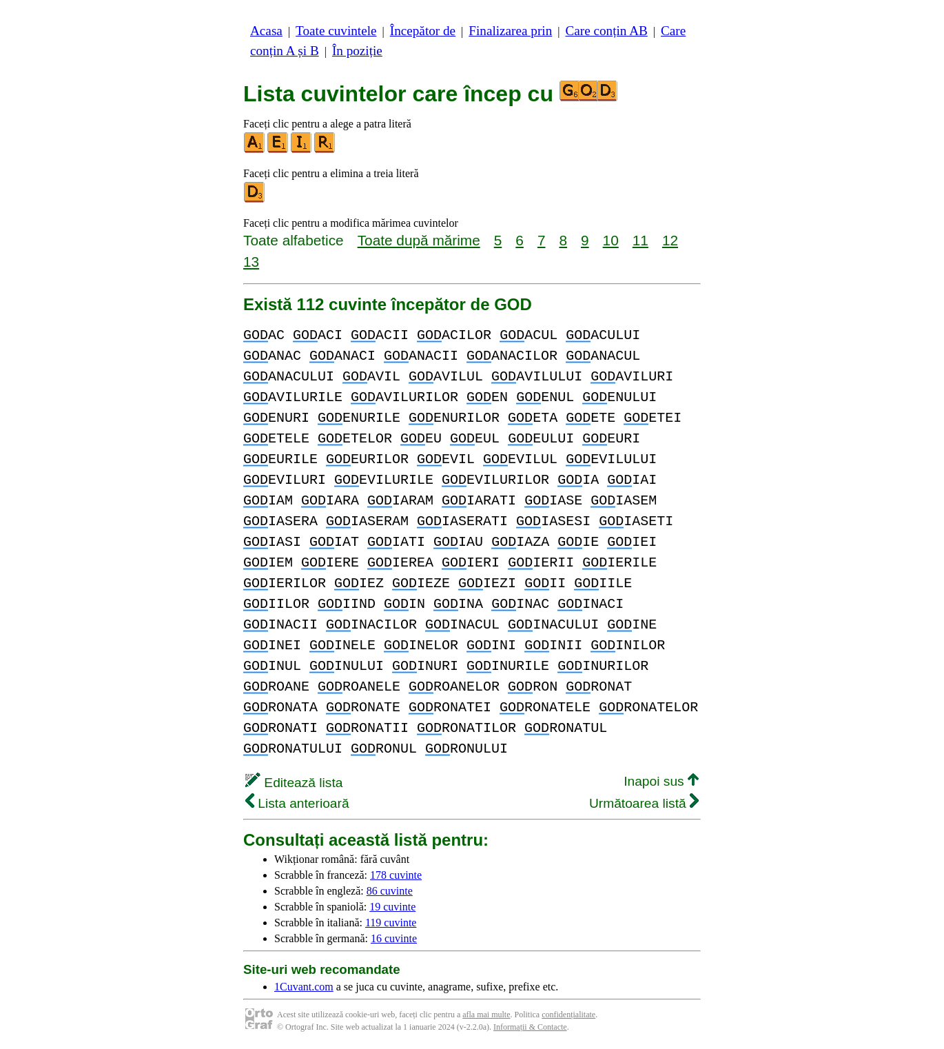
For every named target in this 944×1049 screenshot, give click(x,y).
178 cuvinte (396, 875)
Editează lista (293, 782)
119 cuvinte (391, 922)
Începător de (422, 30)
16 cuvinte (394, 938)
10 (611, 240)
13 (251, 261)
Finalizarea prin (510, 30)
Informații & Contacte (530, 1027)
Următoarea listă (644, 803)
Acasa (266, 30)
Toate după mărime (419, 240)
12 (670, 240)
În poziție (357, 50)
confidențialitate (568, 1014)
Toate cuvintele (336, 30)
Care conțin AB (606, 30)
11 (640, 240)
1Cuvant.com (304, 986)
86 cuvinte (390, 891)
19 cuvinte (392, 907)
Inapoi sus (661, 781)
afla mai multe (486, 1014)
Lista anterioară (297, 803)
